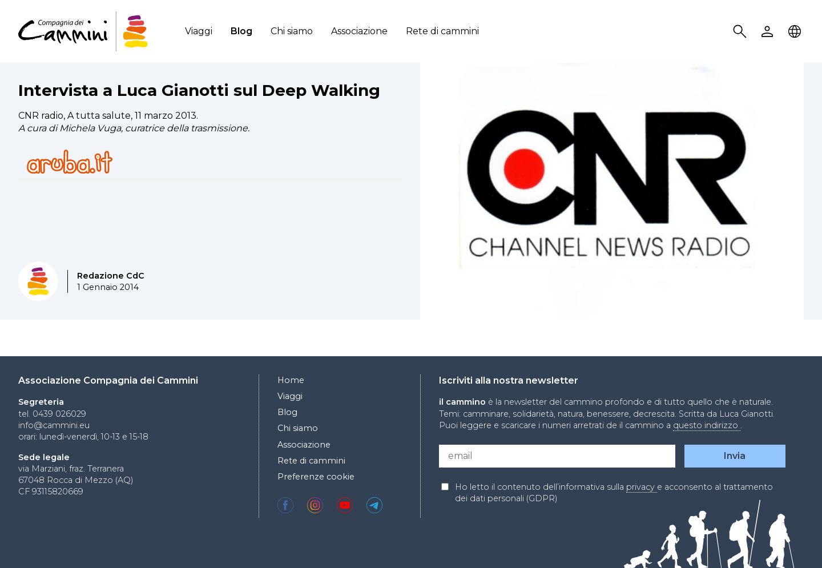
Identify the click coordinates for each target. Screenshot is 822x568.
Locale (796, 31)
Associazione (359, 31)
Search (741, 31)
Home (290, 380)
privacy (641, 487)
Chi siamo (292, 31)
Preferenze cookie (315, 477)
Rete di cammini (442, 31)
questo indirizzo (706, 425)
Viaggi (198, 31)
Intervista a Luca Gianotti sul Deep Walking (199, 90)
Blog (241, 31)
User (768, 31)
